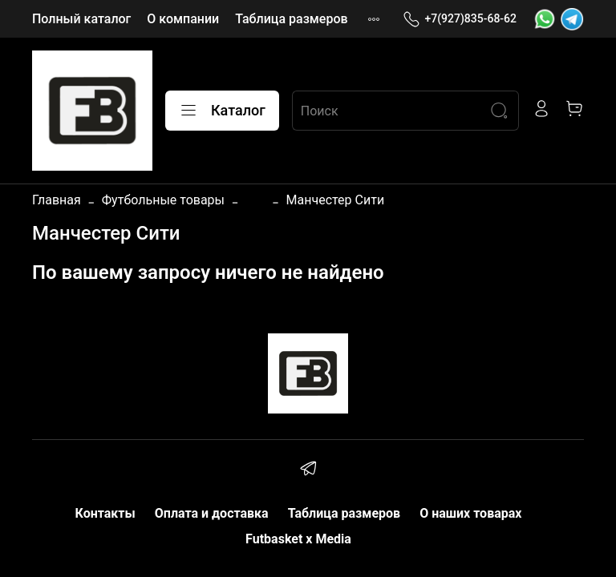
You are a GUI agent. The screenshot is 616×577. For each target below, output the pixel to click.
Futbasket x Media (298, 539)
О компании (183, 18)
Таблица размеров (291, 18)
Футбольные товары (163, 200)
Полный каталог (81, 18)
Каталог (222, 110)
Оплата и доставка (212, 513)
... (255, 200)
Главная (56, 200)
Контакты (105, 513)
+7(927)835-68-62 (460, 18)
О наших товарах (470, 513)
